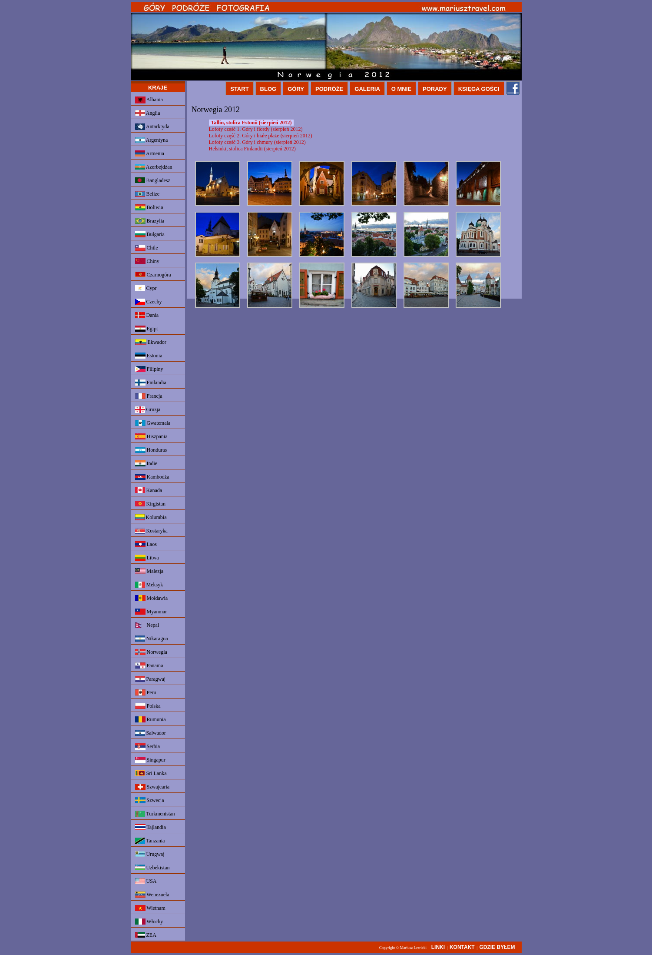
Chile (146, 248)
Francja (148, 396)
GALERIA (367, 89)
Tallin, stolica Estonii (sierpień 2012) (251, 123)
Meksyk (149, 585)
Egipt (146, 329)
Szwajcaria (152, 787)
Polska (148, 706)
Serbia (147, 746)
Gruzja (148, 409)
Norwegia (151, 652)
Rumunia (150, 719)
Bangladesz (152, 180)
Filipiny (149, 369)
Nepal (147, 625)
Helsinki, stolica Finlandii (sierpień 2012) (252, 149)
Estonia (148, 356)
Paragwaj (150, 679)
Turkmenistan (155, 814)
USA (146, 881)
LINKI (438, 947)
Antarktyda (152, 126)
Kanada (148, 490)
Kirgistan (150, 504)
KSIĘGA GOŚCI (479, 89)
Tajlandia (150, 827)
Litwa (147, 558)
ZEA (145, 935)
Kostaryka (151, 531)
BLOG (268, 89)
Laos (146, 544)
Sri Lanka (151, 773)
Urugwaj (150, 854)
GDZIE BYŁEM (497, 947)
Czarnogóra (153, 275)
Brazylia (150, 221)
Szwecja (149, 800)
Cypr (146, 288)
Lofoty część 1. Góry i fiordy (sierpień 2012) (256, 129)
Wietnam (150, 908)
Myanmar (151, 612)
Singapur (150, 760)
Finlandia (150, 382)
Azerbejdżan (153, 167)
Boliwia (149, 207)
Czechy (148, 302)
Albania (149, 99)
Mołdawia (151, 598)
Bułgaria (150, 234)
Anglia (147, 113)
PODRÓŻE (329, 89)
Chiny (147, 261)
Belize (147, 194)
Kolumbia (151, 517)
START (239, 89)
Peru (145, 692)
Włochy (149, 921)
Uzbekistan (152, 868)
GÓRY (296, 89)
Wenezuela (152, 895)
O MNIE (401, 89)
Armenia (149, 153)
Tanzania (150, 841)
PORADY (435, 89)
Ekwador (150, 342)
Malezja (149, 571)
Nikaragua (151, 639)
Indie (146, 463)
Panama (149, 665)
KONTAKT (462, 947)
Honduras (151, 450)
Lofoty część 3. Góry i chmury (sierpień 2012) (257, 142)
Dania (147, 315)
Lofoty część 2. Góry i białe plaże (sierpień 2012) (260, 136)
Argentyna (151, 140)
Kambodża (152, 477)
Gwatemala (153, 423)
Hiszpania (151, 436)
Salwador (150, 733)
